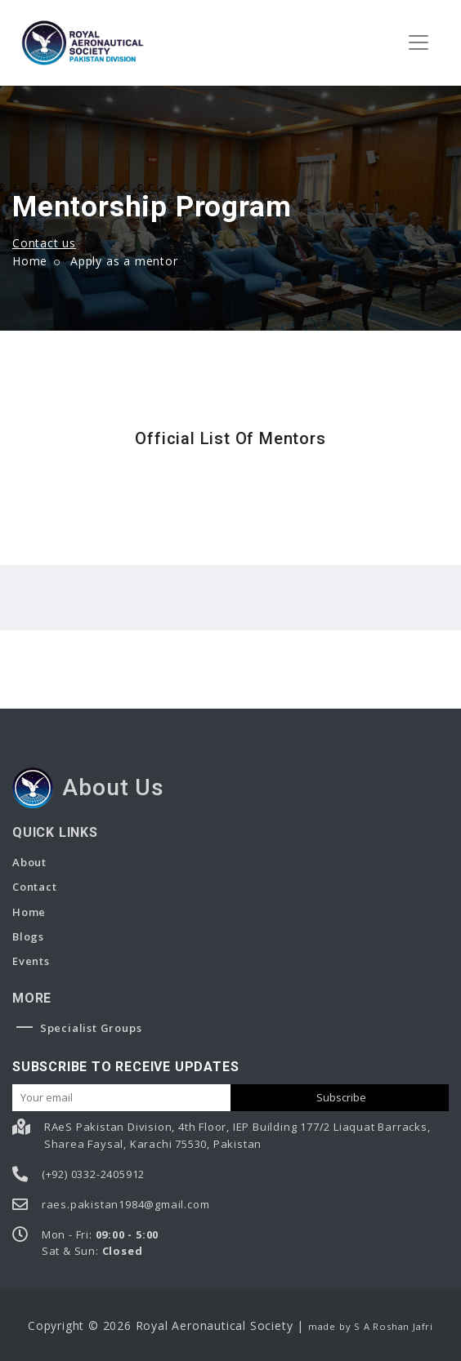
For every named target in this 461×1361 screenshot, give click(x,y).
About (29, 862)
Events (31, 961)
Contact (34, 886)
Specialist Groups (78, 1028)
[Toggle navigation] (418, 42)
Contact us (44, 243)
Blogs (28, 936)
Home (29, 261)
